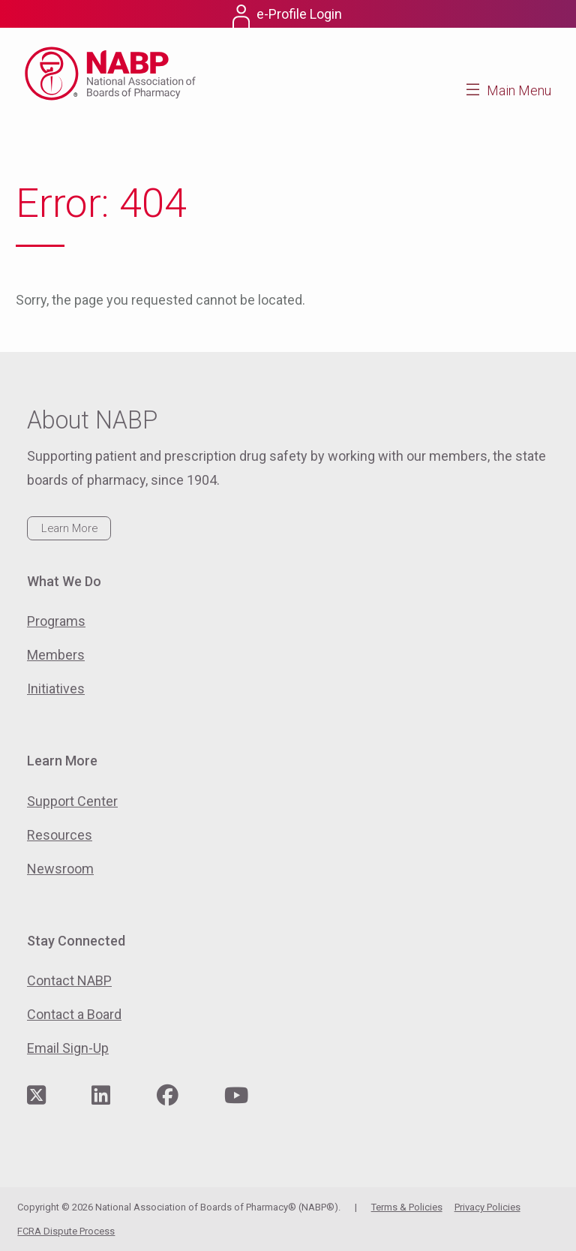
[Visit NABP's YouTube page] (236, 1096)
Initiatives (56, 688)
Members (56, 655)
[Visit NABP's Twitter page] (36, 1096)
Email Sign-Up (68, 1048)
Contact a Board (74, 1014)
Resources (59, 835)
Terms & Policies (406, 1207)
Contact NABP (69, 980)
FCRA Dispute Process (66, 1231)
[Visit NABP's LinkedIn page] (101, 1096)
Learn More (69, 528)
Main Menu (519, 90)
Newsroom (60, 869)
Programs (56, 621)
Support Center (72, 801)
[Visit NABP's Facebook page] (167, 1096)
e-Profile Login (299, 14)
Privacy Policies (487, 1207)
